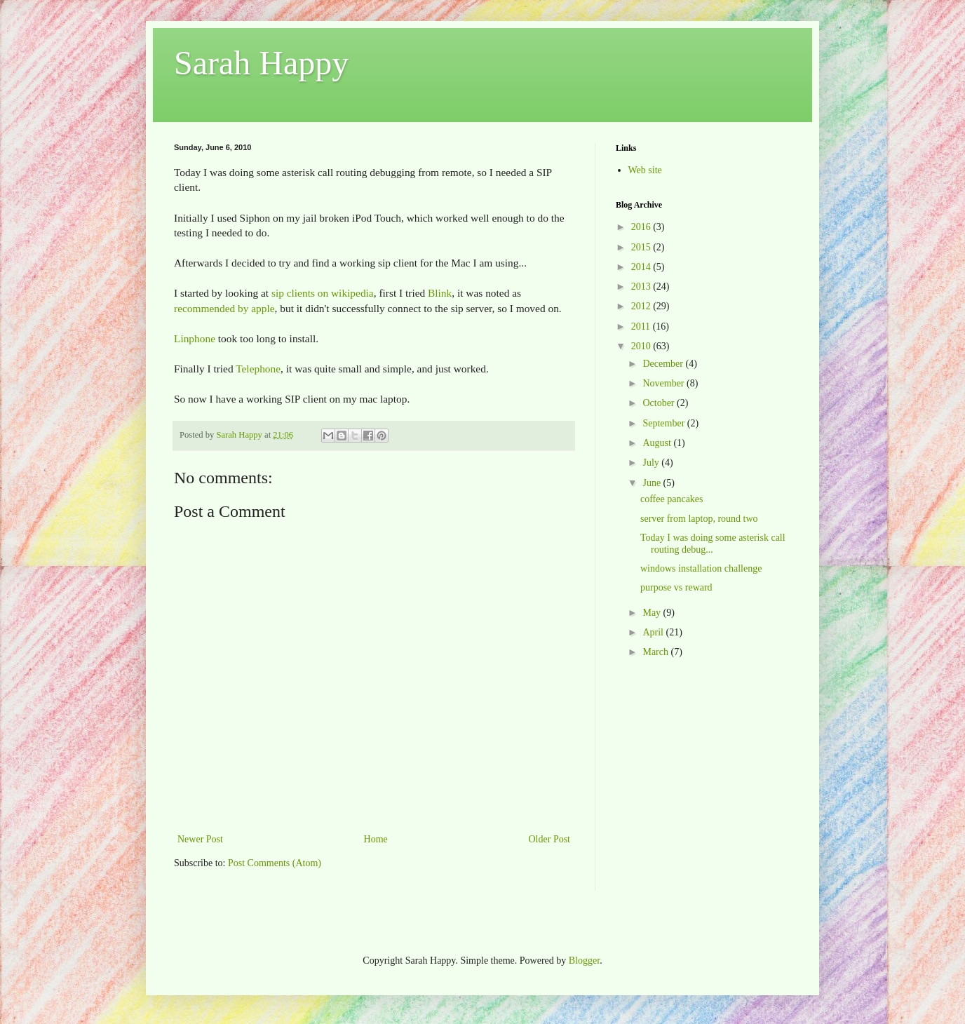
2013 (642, 286)
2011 (642, 326)
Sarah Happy (261, 62)
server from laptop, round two (699, 518)
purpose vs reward (676, 587)
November (664, 383)
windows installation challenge (701, 568)
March (656, 652)
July (651, 462)
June (652, 483)
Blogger (584, 960)
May (652, 612)
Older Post (550, 839)
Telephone (258, 369)
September (664, 423)
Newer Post (200, 839)
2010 (642, 346)
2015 (642, 247)
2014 (642, 267)
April (654, 632)
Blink (440, 293)
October (659, 403)
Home (376, 839)
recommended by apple (224, 308)
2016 (642, 227)
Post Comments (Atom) (274, 863)
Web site (645, 170)
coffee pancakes (671, 499)
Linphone (194, 338)
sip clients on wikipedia (322, 293)
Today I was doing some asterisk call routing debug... (712, 543)
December (663, 363)
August (657, 443)
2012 (642, 306)
